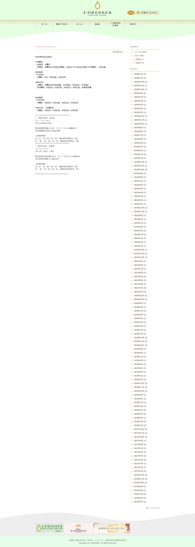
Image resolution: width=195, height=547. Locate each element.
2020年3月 (138, 326)
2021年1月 (138, 292)
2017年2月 (138, 467)
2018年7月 (138, 402)
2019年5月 (138, 364)
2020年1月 (138, 334)
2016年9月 (138, 486)
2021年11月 (139, 254)
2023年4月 (138, 192)
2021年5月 (138, 276)
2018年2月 (138, 421)
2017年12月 (139, 429)
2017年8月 (138, 444)
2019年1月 (138, 379)
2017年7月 (138, 448)
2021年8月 (138, 265)
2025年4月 (138, 101)
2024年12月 (139, 116)
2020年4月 (138, 322)
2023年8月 (138, 177)
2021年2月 (138, 288)
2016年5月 (138, 502)
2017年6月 (138, 452)
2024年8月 (138, 131)
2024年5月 (138, 143)
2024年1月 (138, 158)
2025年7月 (138, 97)
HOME (71, 540)
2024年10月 (139, 124)
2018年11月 (139, 387)
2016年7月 (138, 494)
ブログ (137, 56)
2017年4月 (138, 460)
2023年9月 (138, 173)
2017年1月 (138, 471)
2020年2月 (138, 330)
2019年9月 (138, 349)
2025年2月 (138, 108)
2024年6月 (138, 139)
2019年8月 (138, 353)
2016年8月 (138, 490)
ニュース (138, 52)
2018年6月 (138, 406)
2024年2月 (138, 154)
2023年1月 (138, 204)
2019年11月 (139, 341)
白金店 (138, 63)
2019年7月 (138, 357)
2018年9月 (138, 395)
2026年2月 (138, 74)
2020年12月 (139, 296)
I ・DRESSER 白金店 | (112, 540)
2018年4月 (138, 414)
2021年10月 (139, 257)
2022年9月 (138, 215)
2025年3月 (138, 105)
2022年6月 (138, 227)
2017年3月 (138, 463)
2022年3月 (138, 238)
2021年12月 (139, 250)
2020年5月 (138, 318)
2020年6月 (138, 315)
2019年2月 (138, 376)
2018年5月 (138, 410)
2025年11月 (139, 86)
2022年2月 (138, 242)
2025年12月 (139, 82)
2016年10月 (139, 483)
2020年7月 (138, 311)
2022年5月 (138, 231)
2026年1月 (138, 78)
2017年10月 (139, 437)
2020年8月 (138, 307)
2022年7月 (138, 223)
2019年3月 (138, 372)
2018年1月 (138, 425)
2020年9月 (138, 303)
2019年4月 (138, 368)
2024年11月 (139, 120)
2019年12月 (139, 338)
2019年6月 (138, 360)
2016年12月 (139, 475)
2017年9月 (138, 441)
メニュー (97, 540)
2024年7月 (138, 135)
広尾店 (138, 59)
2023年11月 (139, 166)
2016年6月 (138, 498)
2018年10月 (139, 391)
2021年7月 (138, 269)
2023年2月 (138, 200)
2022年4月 (138, 234)
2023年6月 (138, 185)
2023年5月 (138, 189)
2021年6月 (138, 273)
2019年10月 (139, 345)
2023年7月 (138, 181)
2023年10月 (139, 170)
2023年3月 (138, 196)
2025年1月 (138, 112)
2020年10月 (139, 299)
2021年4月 (138, 280)
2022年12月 (139, 208)
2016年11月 (139, 479)
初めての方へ (81, 540)
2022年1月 (138, 246)
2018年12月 (139, 383)
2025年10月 (139, 89)
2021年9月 (138, 261)
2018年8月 (138, 399)
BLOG (123, 540)
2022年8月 (138, 219)
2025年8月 (138, 93)
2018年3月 (138, 418)
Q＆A (90, 540)
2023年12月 (139, 162)
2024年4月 (138, 147)
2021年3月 (138, 284)
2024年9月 (138, 128)
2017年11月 (139, 433)
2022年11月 (139, 212)
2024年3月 (138, 150)
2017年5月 (138, 456)
